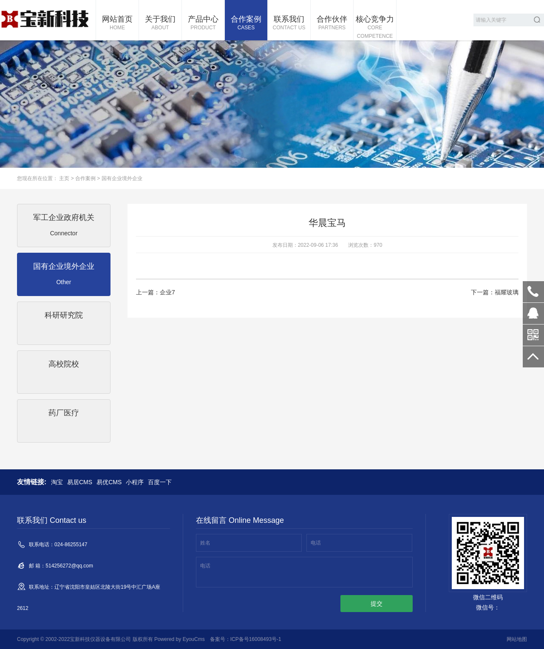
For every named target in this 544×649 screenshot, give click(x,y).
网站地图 (517, 639)
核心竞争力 (375, 27)
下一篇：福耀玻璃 (494, 292)
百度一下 (160, 482)
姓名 (205, 543)
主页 (64, 178)
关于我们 (160, 23)
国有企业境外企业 (122, 178)
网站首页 (117, 23)
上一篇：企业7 (155, 292)
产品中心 (203, 23)
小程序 (135, 482)
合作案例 (246, 23)
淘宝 (57, 482)
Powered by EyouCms (179, 639)
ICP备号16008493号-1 (255, 639)
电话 (316, 543)
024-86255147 (533, 291)
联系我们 (289, 23)
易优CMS (109, 482)
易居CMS (79, 482)
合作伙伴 (332, 23)
